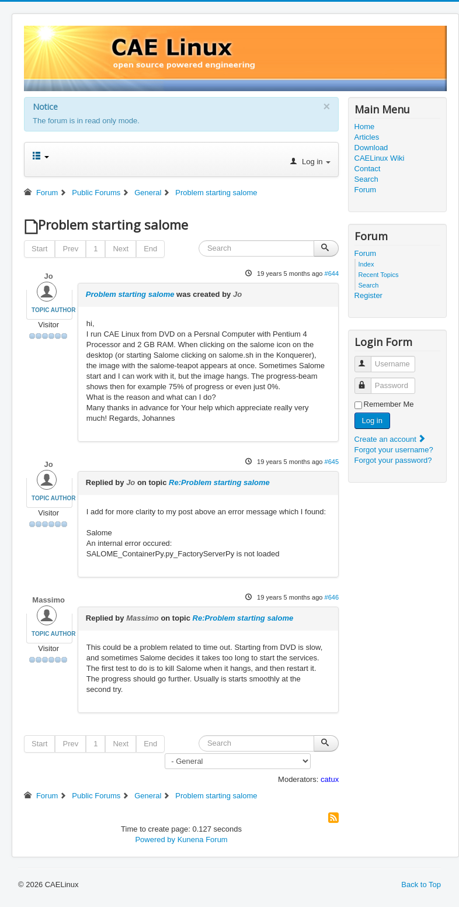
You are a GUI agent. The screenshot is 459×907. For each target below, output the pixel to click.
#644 (332, 273)
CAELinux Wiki (379, 158)
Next (120, 248)
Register (368, 295)
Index (366, 264)
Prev (70, 248)
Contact (367, 168)
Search (366, 179)
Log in (372, 420)
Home (364, 126)
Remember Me (389, 404)
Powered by (155, 839)
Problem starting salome (130, 294)
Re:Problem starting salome (219, 482)
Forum (365, 189)
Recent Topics (379, 274)
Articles (367, 137)
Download (371, 147)
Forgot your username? (393, 449)
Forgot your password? (393, 460)
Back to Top (421, 884)
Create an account (390, 439)
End (150, 248)
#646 (332, 597)
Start (39, 248)
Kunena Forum (203, 839)
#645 (332, 461)
